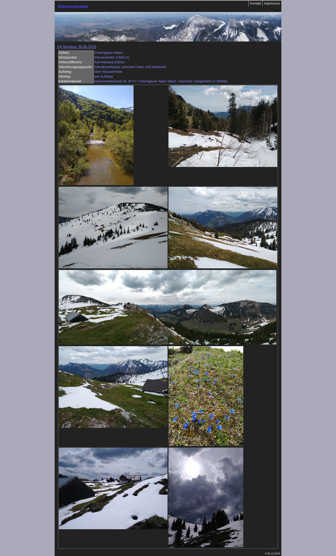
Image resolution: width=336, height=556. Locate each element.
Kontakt (255, 3)
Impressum (272, 3)
